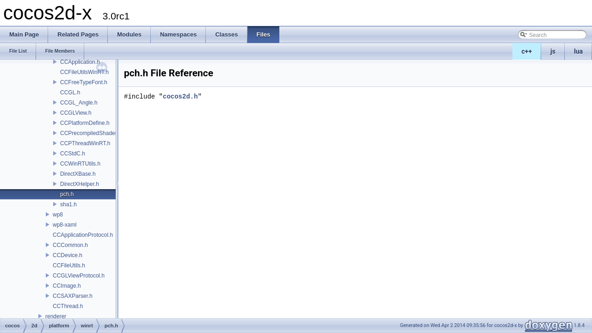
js (552, 51)
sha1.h (68, 204)
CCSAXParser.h (72, 296)
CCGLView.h (76, 113)
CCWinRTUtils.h (80, 163)
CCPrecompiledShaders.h (92, 133)
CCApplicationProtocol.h (83, 235)
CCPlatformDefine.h (85, 123)
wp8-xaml (64, 225)
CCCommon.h (70, 245)
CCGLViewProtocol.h (79, 275)
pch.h (67, 194)
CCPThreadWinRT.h (85, 143)
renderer (55, 316)
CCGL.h (70, 92)
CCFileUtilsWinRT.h (84, 72)
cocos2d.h (180, 96)
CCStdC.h (72, 153)
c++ (527, 51)
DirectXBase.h (78, 174)
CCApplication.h (80, 62)
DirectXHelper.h (79, 184)
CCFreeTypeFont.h (83, 82)
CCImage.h (67, 286)
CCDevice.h (67, 255)
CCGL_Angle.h (79, 102)
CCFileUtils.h (69, 265)
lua (578, 51)
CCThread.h (68, 306)
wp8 (58, 214)
